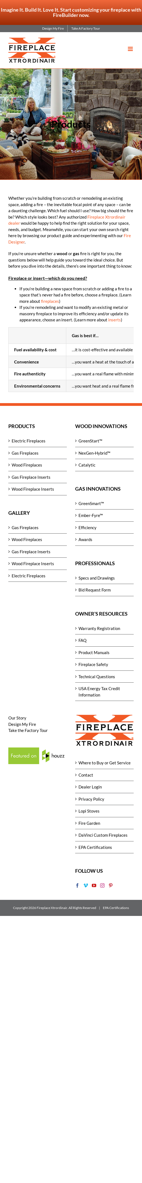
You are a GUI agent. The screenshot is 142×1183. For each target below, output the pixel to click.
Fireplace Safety (93, 664)
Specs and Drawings (96, 577)
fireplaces (50, 301)
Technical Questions (96, 676)
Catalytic (86, 464)
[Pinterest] (110, 885)
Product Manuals (94, 652)
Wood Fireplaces (27, 464)
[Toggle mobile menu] (131, 49)
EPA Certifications (95, 847)
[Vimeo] (85, 885)
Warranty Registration (99, 628)
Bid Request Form (94, 589)
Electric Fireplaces (28, 440)
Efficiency (87, 527)
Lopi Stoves (89, 810)
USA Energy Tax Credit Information (99, 691)
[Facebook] (77, 885)
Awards (85, 539)
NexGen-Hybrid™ (94, 452)
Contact (85, 774)
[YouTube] (94, 885)
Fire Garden (89, 823)
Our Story (17, 717)
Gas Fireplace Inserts (31, 477)
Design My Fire (22, 724)
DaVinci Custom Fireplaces (103, 835)
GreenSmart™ (91, 503)
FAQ (82, 640)
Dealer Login (90, 786)
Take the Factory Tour (28, 730)
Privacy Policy (91, 799)
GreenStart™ (90, 440)
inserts (114, 319)
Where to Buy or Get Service (104, 762)
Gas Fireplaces (25, 452)
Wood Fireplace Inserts (33, 488)
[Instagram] (102, 885)
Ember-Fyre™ (90, 515)
